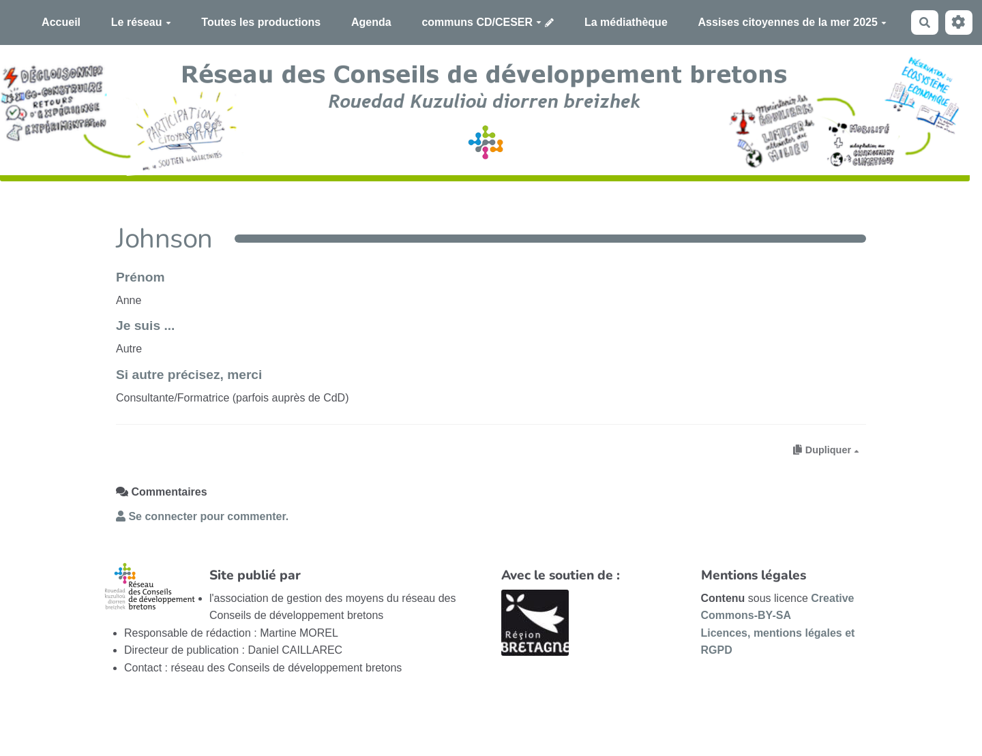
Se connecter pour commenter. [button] (202, 516)
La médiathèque (626, 22)
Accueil (61, 22)
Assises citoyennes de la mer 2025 (792, 22)
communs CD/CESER (481, 22)
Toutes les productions (261, 22)
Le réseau (141, 22)
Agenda (371, 22)
